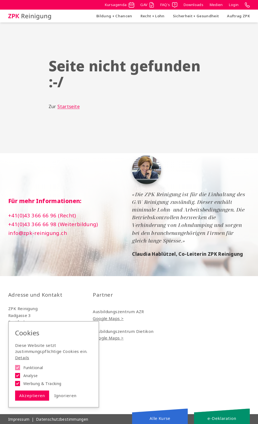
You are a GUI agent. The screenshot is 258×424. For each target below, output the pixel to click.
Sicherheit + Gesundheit (196, 15)
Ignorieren (65, 395)
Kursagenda (119, 5)
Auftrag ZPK (238, 15)
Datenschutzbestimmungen (62, 419)
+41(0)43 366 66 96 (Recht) (42, 215)
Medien (216, 4)
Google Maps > (108, 318)
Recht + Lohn (153, 15)
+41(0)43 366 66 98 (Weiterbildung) (53, 224)
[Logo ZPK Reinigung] (29, 16)
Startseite (68, 106)
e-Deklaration (221, 418)
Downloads (193, 4)
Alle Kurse (160, 418)
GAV (147, 5)
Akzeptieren (32, 395)
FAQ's (168, 5)
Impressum (18, 419)
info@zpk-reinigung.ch (37, 233)
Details (22, 357)
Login (234, 4)
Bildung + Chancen (114, 15)
